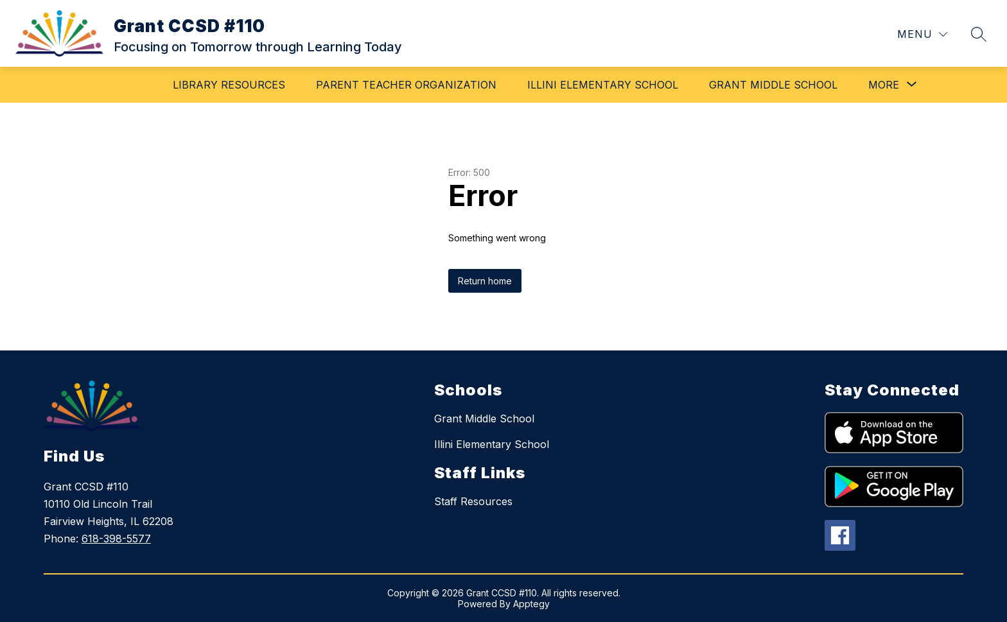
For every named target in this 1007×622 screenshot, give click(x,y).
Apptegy (531, 603)
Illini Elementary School (602, 84)
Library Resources (229, 84)
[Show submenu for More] (883, 84)
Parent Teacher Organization (406, 84)
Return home (485, 280)
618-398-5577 (116, 538)
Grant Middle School (773, 84)
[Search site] (978, 34)
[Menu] (922, 34)
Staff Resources (473, 501)
